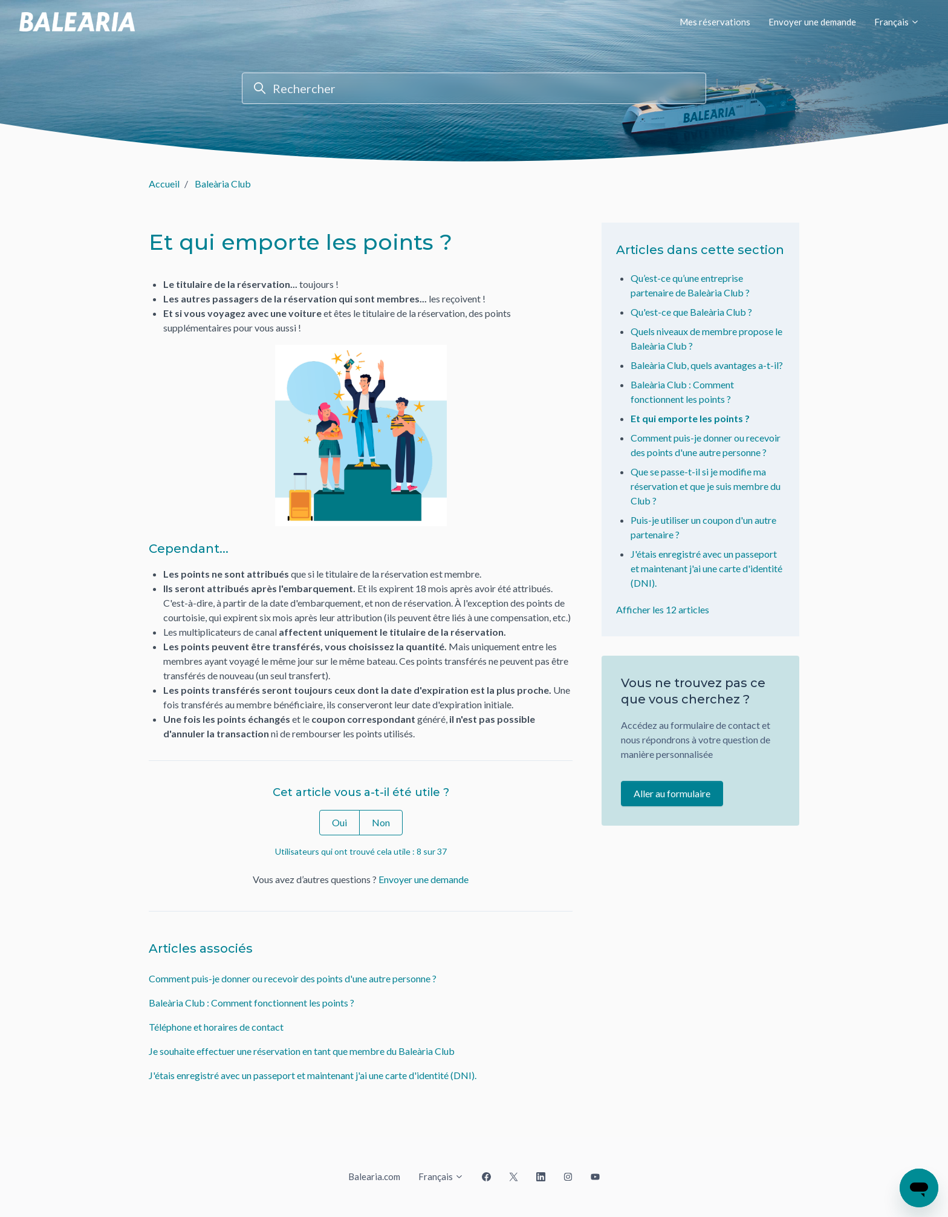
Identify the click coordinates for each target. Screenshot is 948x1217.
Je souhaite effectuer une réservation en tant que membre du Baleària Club (302, 1051)
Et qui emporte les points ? (690, 418)
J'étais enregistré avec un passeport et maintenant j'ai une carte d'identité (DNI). (312, 1075)
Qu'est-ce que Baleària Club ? (691, 312)
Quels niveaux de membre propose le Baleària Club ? (706, 338)
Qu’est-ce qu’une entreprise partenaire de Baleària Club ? (690, 285)
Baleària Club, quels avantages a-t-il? (707, 365)
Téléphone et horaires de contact (216, 1027)
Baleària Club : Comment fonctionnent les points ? (251, 1002)
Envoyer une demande (812, 21)
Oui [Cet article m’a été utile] (339, 822)
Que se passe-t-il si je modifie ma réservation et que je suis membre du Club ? (706, 486)
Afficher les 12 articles (662, 609)
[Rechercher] (474, 88)
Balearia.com (374, 1176)
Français (897, 21)
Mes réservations (715, 21)
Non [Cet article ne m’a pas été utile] (381, 822)
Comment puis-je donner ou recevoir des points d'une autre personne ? (293, 978)
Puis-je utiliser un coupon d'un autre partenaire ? (703, 527)
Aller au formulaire (672, 793)
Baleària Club (223, 183)
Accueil (164, 183)
